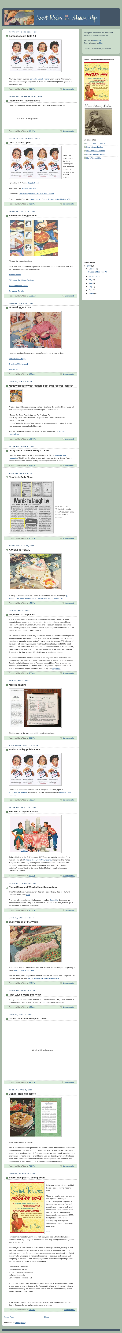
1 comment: (70, 296)
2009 (89, 266)
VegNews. (56, 668)
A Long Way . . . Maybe (95, 143)
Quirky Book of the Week (23, 922)
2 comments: (69, 1310)
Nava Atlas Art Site (93, 158)
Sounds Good (33, 183)
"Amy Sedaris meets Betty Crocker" (30, 450)
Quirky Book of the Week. (24, 970)
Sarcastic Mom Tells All (22, 36)
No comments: (69, 89)
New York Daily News (21, 477)
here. (28, 895)
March (91, 294)
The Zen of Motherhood (18, 364)
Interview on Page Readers (24, 100)
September (93, 276)
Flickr (101, 43)
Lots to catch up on (20, 142)
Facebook (97, 40)
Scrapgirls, (53, 900)
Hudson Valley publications (25, 749)
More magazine (18, 684)
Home (46, 1317)
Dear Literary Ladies (94, 147)
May (91, 287)
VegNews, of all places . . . (24, 614)
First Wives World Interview (25, 994)
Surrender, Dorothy (16, 291)
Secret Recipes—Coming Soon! (27, 1177)
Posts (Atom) (20, 1323)
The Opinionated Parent (18, 286)
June (91, 283)
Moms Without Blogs (17, 359)
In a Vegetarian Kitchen (95, 151)
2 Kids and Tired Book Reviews (21, 280)
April (91, 290)
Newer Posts (9, 1317)
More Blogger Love (20, 307)
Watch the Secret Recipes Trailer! (28, 1018)
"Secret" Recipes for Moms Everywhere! (43, 978)
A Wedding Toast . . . (21, 549)
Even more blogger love (23, 215)
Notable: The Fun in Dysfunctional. (38, 860)
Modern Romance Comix (96, 154)
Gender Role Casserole (22, 1093)
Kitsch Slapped (15, 275)
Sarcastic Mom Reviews (39, 79)
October (92, 269)
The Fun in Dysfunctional (23, 811)
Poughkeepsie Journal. (18, 792)
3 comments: (69, 1082)
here (45, 1002)
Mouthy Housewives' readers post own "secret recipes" (41, 385)
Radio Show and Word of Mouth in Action (33, 887)
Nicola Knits (13, 369)
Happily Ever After (29, 188)
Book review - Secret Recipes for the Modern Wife (50, 199)
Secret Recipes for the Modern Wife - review (36, 194)
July (90, 280)
